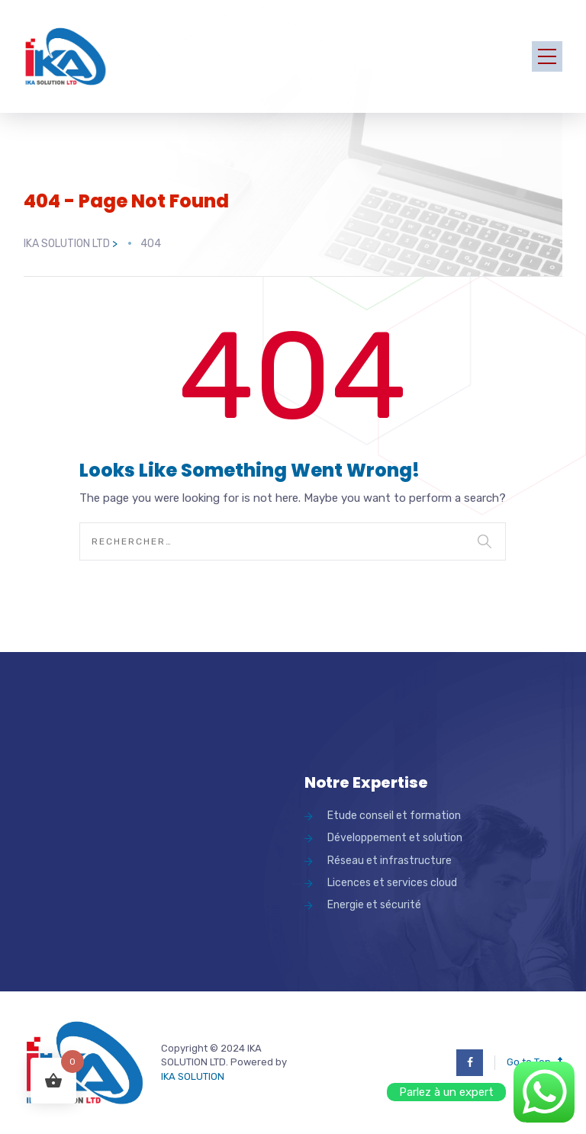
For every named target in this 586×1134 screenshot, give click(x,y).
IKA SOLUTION (192, 1076)
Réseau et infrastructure (389, 860)
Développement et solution (394, 837)
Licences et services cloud (392, 882)
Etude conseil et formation (394, 815)
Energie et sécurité (374, 904)
